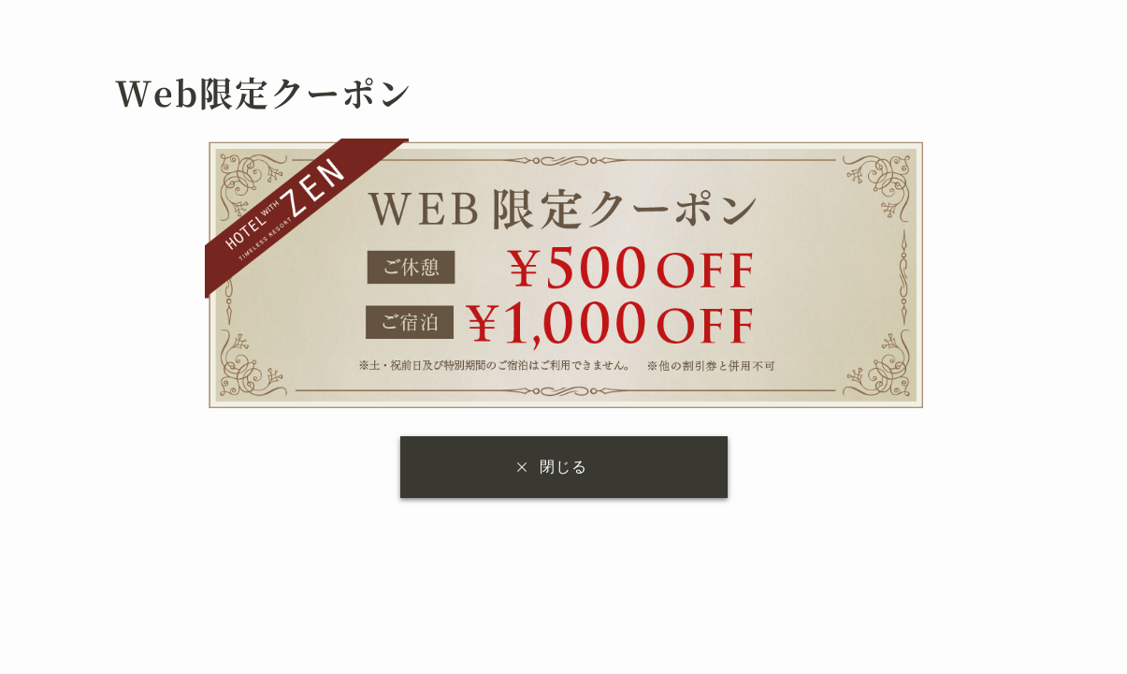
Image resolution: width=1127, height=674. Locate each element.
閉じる (563, 467)
